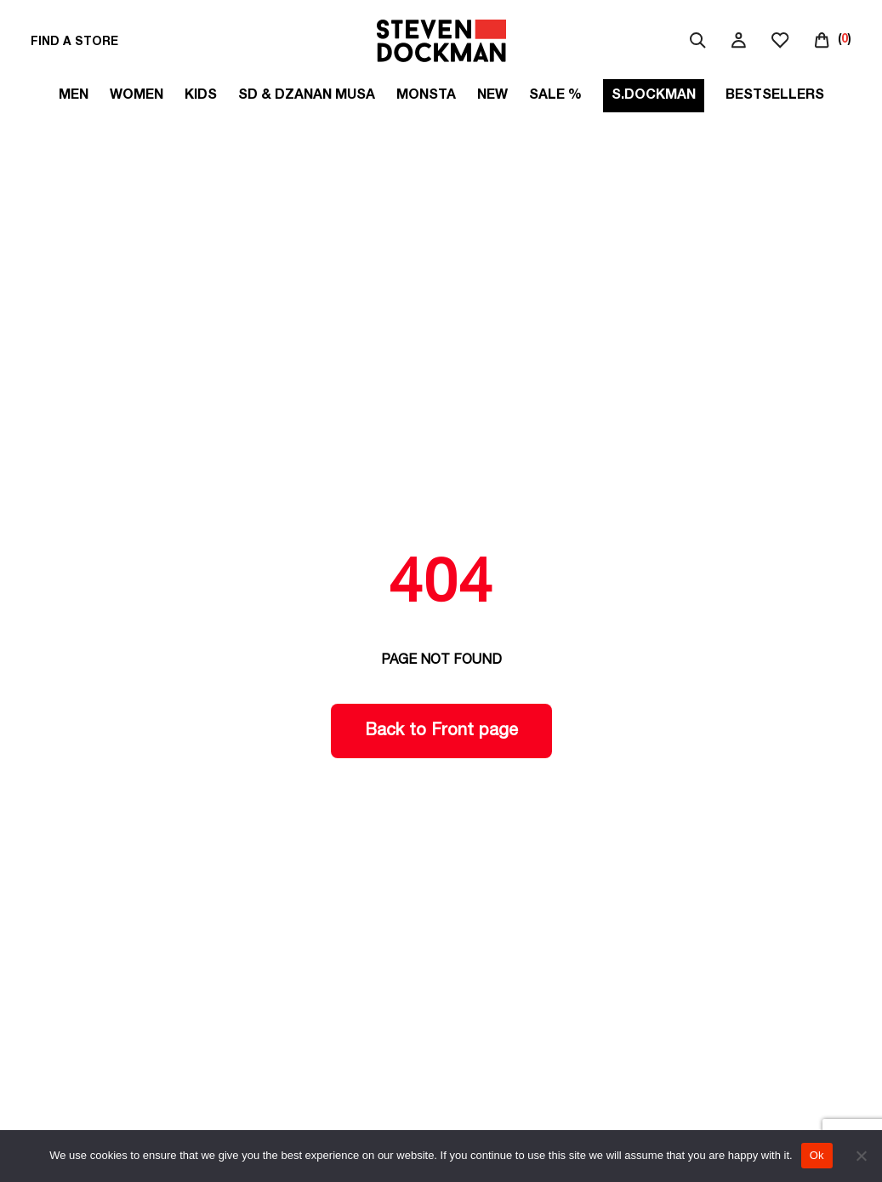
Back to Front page (441, 731)
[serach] (698, 43)
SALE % (555, 95)
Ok (817, 1155)
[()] (833, 40)
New (492, 95)
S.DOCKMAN (654, 95)
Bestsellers (775, 95)
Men (73, 95)
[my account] (738, 43)
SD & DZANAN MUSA (306, 95)
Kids (201, 95)
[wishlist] (780, 43)
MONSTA (426, 95)
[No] (860, 1155)
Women (136, 95)
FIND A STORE (74, 42)
